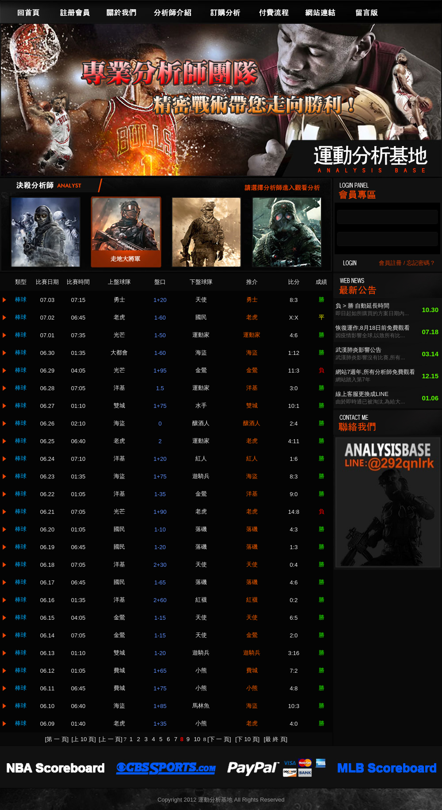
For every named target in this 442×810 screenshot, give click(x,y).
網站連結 (320, 11)
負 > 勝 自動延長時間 (362, 305)
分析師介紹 (172, 11)
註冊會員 (75, 11)
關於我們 (121, 11)
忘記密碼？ (421, 263)
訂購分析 (225, 11)
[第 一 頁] (57, 739)
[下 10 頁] (247, 739)
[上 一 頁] (110, 739)
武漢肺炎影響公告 (358, 350)
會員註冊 (390, 263)
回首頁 (29, 11)
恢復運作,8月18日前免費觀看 (372, 327)
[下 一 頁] (219, 739)
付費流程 (274, 11)
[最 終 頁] (275, 739)
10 (198, 739)
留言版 (367, 11)
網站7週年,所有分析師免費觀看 (375, 372)
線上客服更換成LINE (362, 394)
